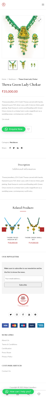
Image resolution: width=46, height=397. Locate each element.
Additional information (24, 169)
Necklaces (12, 79)
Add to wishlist (28, 129)
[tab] (24, 165)
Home (4, 79)
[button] (13, 129)
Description (24, 164)
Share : (4, 148)
